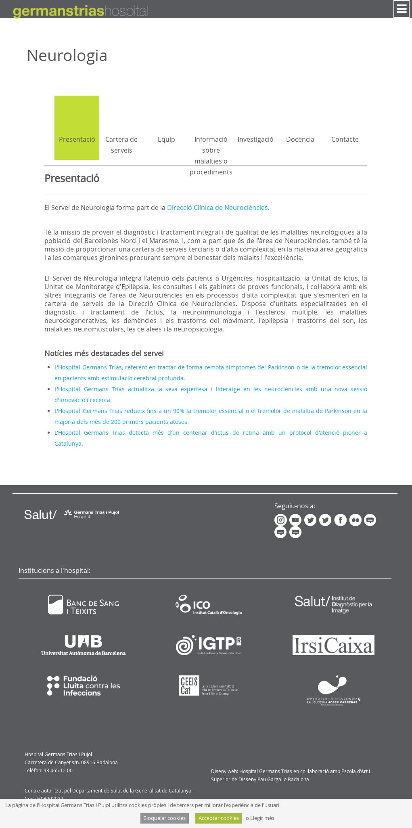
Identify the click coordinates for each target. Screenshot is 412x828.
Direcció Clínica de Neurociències (217, 207)
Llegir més (262, 818)
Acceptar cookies (219, 818)
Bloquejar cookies (164, 818)
